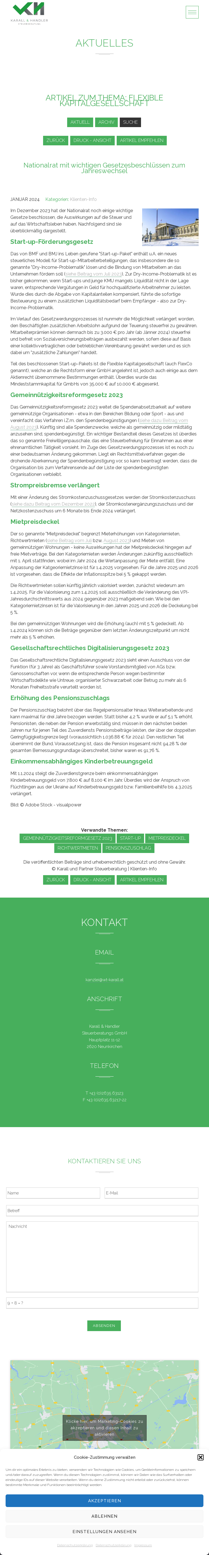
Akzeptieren (104, 1500)
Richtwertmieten (78, 848)
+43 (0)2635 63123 (106, 1093)
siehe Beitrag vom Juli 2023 (93, 274)
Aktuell (80, 122)
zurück (55, 140)
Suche (130, 122)
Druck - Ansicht (92, 140)
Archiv (106, 122)
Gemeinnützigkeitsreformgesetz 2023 (67, 838)
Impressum (143, 1545)
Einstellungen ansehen (104, 1531)
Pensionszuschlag (128, 848)
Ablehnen (104, 1516)
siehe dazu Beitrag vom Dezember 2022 (53, 504)
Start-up (130, 838)
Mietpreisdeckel (167, 838)
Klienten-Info (83, 199)
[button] (200, 1457)
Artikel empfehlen (141, 140)
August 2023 (117, 540)
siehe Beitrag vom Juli (69, 540)
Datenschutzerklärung (75, 1545)
